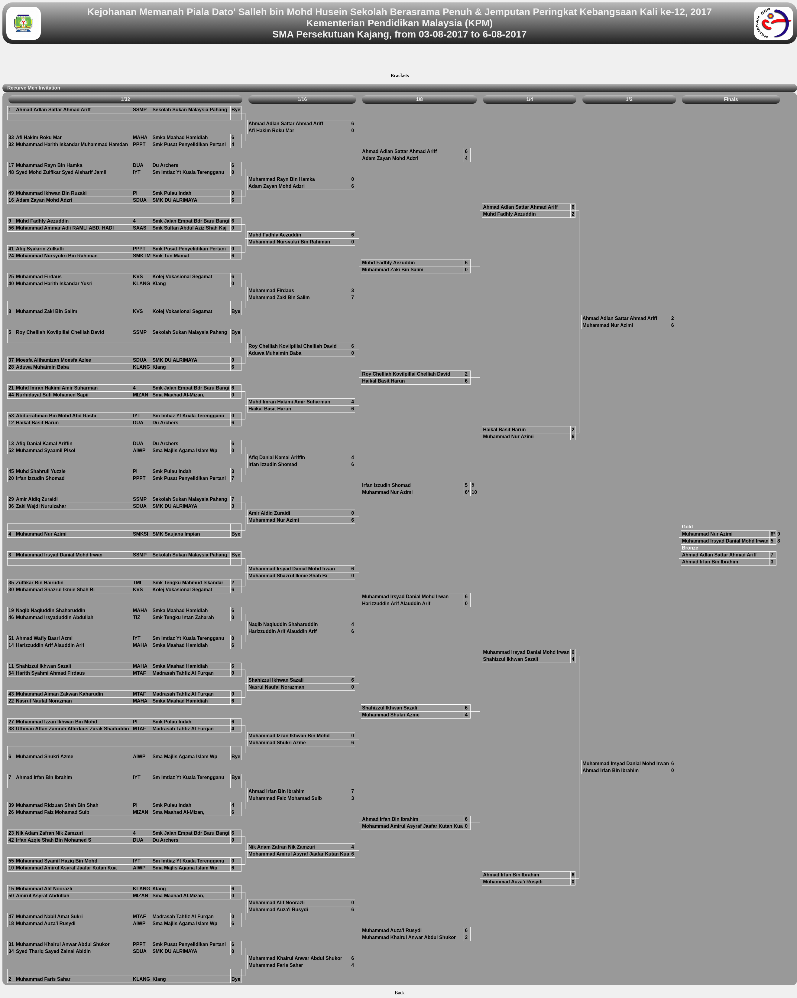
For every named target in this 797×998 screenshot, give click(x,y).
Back (400, 992)
